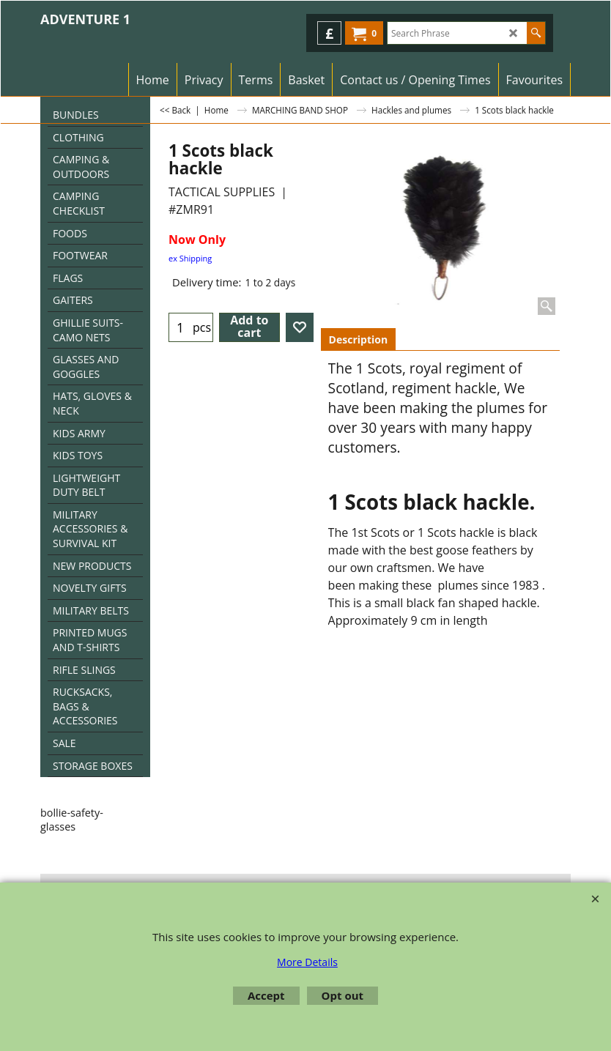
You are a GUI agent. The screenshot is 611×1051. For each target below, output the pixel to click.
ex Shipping (190, 258)
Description (358, 339)
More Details (307, 962)
